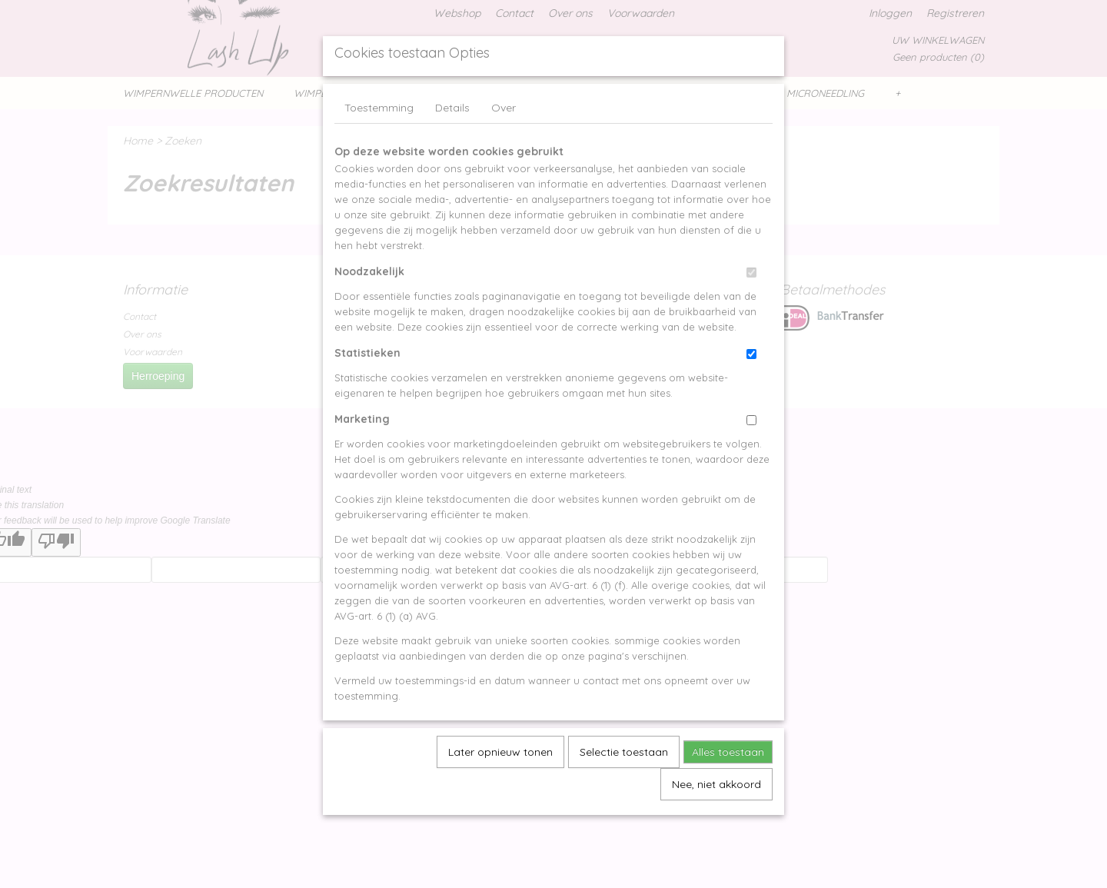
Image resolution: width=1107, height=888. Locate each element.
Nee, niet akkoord (716, 819)
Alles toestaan (728, 787)
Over (503, 143)
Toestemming (379, 143)
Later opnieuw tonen (500, 787)
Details (452, 143)
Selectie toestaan (624, 787)
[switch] (751, 308)
